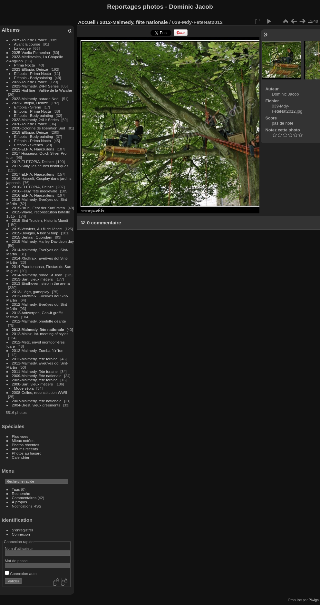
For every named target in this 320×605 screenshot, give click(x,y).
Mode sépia (24, 388)
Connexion (21, 534)
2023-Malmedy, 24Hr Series (35, 86)
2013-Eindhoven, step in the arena (41, 283)
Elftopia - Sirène (27, 107)
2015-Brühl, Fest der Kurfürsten (38, 208)
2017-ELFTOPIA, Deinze (33, 161)
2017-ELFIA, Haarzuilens (33, 174)
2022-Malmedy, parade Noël (36, 99)
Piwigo (314, 600)
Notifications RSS (27, 506)
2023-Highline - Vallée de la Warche (42, 90)
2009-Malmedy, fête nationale (37, 376)
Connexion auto (21, 573)
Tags (16, 489)
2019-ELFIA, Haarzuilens (33, 149)
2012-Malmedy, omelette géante (39, 321)
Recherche (21, 493)
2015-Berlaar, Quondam (32, 237)
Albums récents (25, 449)
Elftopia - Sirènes (28, 145)
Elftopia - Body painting (33, 115)
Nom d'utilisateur (19, 548)
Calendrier (20, 457)
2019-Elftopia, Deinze (30, 132)
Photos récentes (25, 445)
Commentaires (24, 498)
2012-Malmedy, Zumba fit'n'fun (37, 350)
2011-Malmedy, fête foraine (35, 371)
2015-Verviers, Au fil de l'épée (37, 229)
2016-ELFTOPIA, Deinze (33, 187)
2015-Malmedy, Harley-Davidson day (43, 241)
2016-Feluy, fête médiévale (34, 191)
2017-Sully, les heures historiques (40, 166)
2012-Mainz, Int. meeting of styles (40, 334)
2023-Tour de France (29, 82)
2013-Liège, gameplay (30, 292)
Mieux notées (23, 440)
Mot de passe (16, 561)
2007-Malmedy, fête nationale (37, 401)
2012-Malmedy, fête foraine (35, 359)
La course (22, 48)
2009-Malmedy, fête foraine (35, 380)
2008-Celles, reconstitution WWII (39, 392)
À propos (19, 502)
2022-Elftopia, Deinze (30, 103)
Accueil (87, 22)
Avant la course (27, 44)
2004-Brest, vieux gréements (36, 405)
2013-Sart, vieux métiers (33, 279)
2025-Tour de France (29, 40)
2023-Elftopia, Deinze (30, 69)
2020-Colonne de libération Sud (38, 128)
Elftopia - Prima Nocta (32, 73)
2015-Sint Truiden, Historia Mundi (40, 220)
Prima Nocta (24, 65)
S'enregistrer (22, 530)
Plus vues (20, 436)
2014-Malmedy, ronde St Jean (37, 275)
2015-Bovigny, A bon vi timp (35, 233)
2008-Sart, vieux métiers (32, 384)
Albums (11, 30)
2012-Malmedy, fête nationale (38, 329)
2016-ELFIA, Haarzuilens (33, 195)
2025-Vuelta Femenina (31, 52)
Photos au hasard (27, 453)
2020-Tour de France (29, 124)
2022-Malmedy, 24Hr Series (35, 120)
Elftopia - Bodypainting (33, 78)
